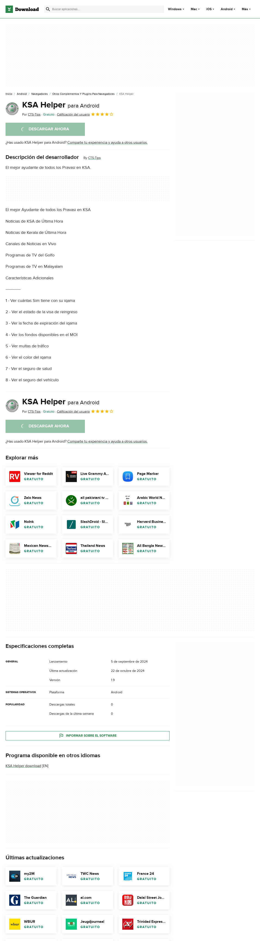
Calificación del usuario (85, 114)
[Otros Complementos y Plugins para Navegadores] (83, 94)
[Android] (22, 94)
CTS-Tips (94, 158)
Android (227, 9)
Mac (194, 9)
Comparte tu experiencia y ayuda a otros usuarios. (107, 142)
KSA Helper (60, 105)
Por (31, 114)
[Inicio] (9, 94)
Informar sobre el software (88, 735)
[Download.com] (22, 9)
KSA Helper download (23, 766)
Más (247, 9)
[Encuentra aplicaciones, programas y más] (104, 9)
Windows (175, 9)
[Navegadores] (39, 94)
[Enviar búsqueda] (48, 9)
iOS (209, 9)
